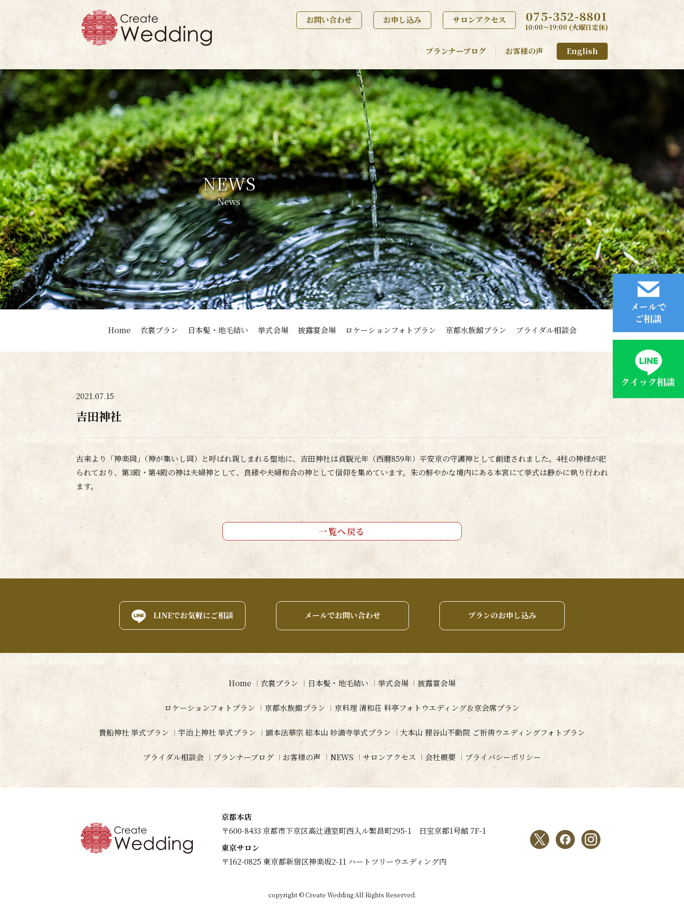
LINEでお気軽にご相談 (192, 615)
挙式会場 (273, 330)
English (582, 51)
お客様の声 (524, 51)
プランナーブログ (456, 51)
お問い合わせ (329, 19)
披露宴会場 (317, 330)
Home (119, 330)
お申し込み (402, 19)
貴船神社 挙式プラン (133, 732)
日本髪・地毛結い (218, 330)
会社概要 (441, 757)
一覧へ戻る (342, 531)
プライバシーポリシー (504, 757)
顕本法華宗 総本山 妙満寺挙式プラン (328, 732)
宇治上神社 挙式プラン (217, 732)
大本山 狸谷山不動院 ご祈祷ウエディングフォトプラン (493, 732)
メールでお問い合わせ (342, 615)
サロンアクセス (479, 19)
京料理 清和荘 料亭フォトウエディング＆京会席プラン (427, 707)
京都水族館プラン (476, 330)
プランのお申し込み (502, 615)
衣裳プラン (159, 330)
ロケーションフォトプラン (390, 330)
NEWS (341, 757)
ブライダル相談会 (546, 330)
